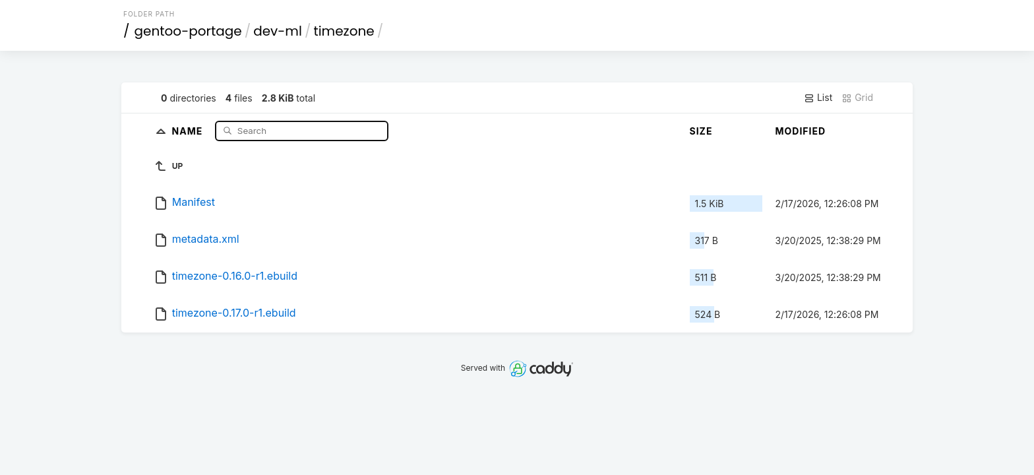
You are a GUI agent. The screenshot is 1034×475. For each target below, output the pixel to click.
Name (189, 130)
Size (701, 131)
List (818, 98)
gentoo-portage (188, 31)
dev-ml (277, 31)
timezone (343, 31)
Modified (801, 131)
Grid (857, 98)
